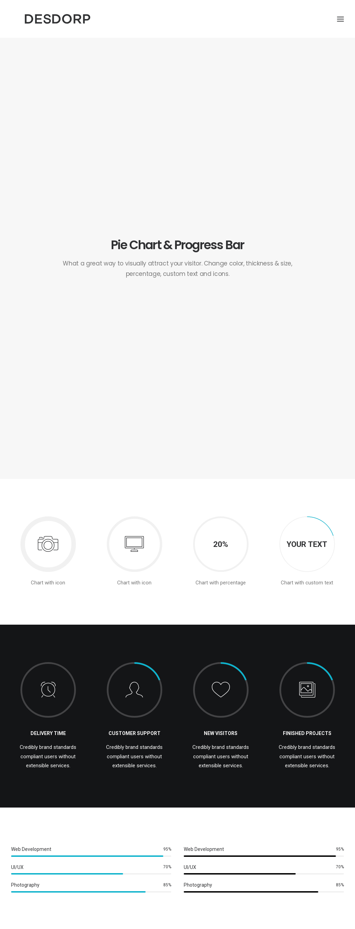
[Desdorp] (93, 30)
